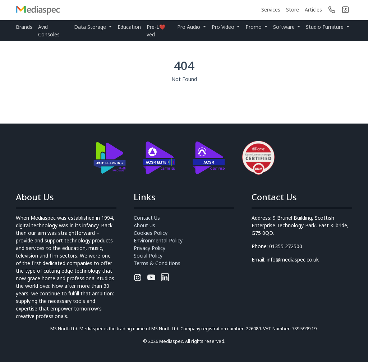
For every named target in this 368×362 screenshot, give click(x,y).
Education (129, 26)
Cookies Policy (150, 232)
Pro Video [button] (224, 26)
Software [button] (284, 26)
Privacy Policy (149, 248)
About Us (144, 225)
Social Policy (148, 255)
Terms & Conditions (157, 263)
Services (270, 9)
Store (292, 9)
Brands (24, 26)
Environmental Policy (158, 240)
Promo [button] (254, 26)
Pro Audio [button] (189, 26)
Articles (313, 9)
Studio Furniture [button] (325, 26)
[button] (345, 10)
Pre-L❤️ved (156, 30)
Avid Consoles (49, 30)
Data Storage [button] (90, 26)
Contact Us (147, 217)
